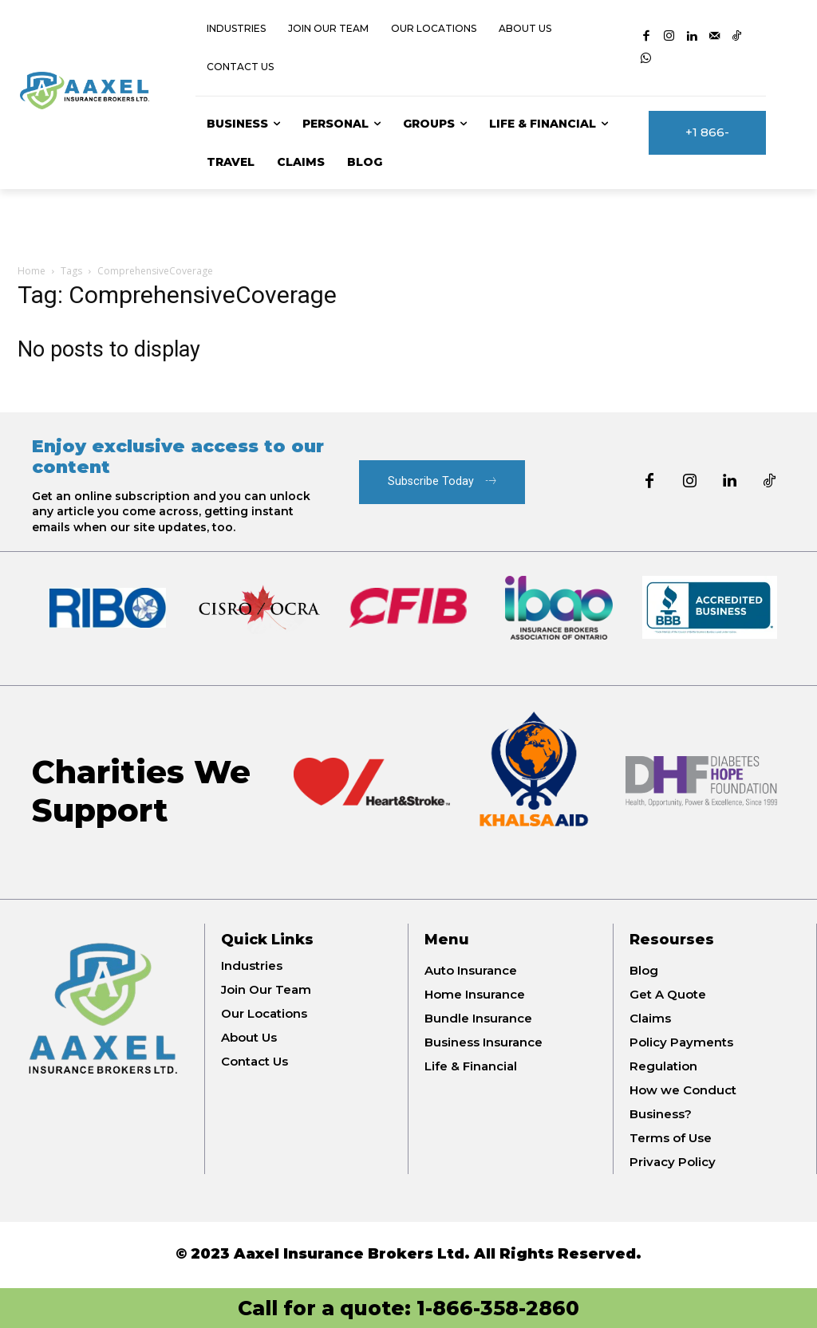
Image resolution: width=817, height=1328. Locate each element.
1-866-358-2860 (497, 1308)
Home (31, 271)
